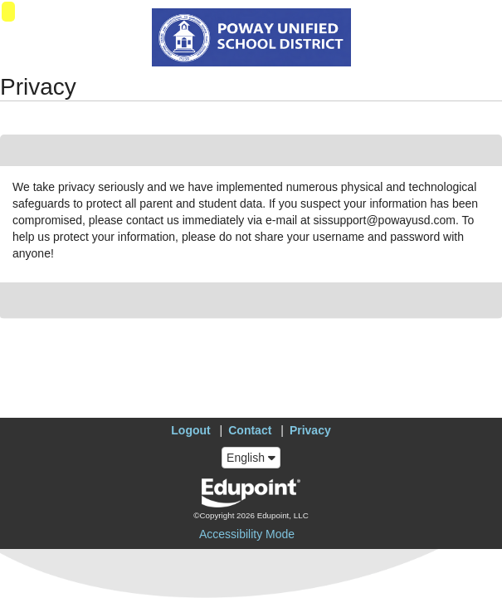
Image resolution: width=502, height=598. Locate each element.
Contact (249, 430)
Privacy (310, 430)
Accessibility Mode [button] (247, 534)
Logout (190, 430)
